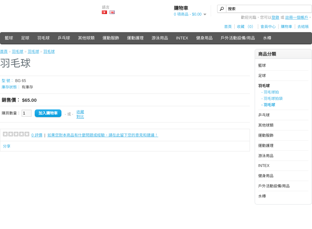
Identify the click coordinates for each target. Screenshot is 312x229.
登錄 (275, 17)
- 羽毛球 (268, 105)
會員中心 (268, 26)
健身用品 (204, 38)
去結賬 (303, 26)
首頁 (228, 26)
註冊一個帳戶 (296, 17)
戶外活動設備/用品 (238, 38)
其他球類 (86, 38)
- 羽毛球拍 (270, 92)
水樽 (267, 38)
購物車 (286, 26)
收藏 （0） (246, 26)
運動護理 (135, 38)
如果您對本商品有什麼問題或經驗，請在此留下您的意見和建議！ (102, 135)
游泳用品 (160, 38)
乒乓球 (64, 38)
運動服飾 (111, 38)
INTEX (182, 38)
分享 (7, 146)
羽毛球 (43, 38)
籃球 (9, 38)
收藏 (80, 112)
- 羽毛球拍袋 (272, 98)
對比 (80, 116)
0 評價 (37, 135)
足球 (25, 38)
